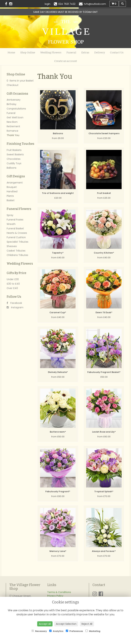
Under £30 (13, 279)
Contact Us (116, 52)
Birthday (11, 104)
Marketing (92, 631)
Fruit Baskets (14, 150)
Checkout (12, 85)
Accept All (45, 624)
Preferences (74, 631)
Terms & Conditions (59, 592)
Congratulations (16, 108)
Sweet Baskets (15, 154)
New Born (12, 122)
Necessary (39, 631)
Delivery (99, 52)
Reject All (87, 624)
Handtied (12, 191)
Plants (10, 196)
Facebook (14, 303)
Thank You (13, 135)
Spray (10, 215)
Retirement (13, 126)
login (47, 4)
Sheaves (12, 246)
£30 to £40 (13, 283)
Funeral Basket (15, 228)
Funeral (71, 52)
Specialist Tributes (17, 241)
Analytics (56, 631)
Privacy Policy (55, 595)
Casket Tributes (16, 250)
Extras (85, 52)
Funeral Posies (15, 219)
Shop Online (27, 52)
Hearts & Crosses (17, 233)
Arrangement (15, 182)
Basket (10, 200)
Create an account (65, 61)
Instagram (15, 307)
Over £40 (12, 288)
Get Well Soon (15, 117)
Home (11, 52)
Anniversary (13, 99)
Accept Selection (66, 624)
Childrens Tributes (17, 255)
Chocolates (13, 159)
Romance (12, 130)
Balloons (11, 167)
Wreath (11, 224)
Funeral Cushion (16, 237)
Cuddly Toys (14, 163)
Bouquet (12, 187)
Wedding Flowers (50, 52)
